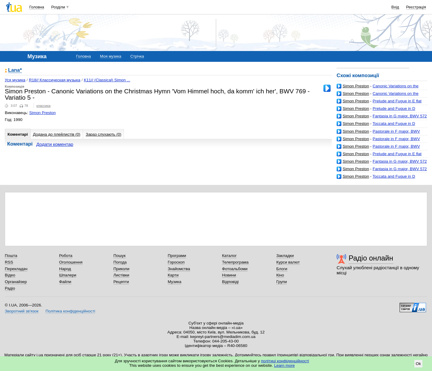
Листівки (121, 275)
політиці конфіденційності (285, 361)
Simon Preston (356, 86)
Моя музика (110, 56)
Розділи (58, 7)
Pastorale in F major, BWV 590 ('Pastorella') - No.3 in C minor (378, 141)
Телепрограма (235, 262)
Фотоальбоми (235, 269)
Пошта (11, 255)
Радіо (10, 288)
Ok (418, 363)
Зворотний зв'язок (21, 311)
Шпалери (67, 275)
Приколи (121, 269)
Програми (177, 255)
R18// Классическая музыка (54, 80)
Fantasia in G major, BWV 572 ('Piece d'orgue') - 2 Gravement (382, 171)
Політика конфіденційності (70, 311)
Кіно (280, 275)
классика (43, 105)
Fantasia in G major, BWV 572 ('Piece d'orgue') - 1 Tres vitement (382, 118)
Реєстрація (416, 7)
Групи (281, 281)
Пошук (119, 255)
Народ (65, 269)
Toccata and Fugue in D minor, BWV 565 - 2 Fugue (376, 126)
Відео (10, 275)
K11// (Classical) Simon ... (107, 80)
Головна (36, 7)
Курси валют (288, 262)
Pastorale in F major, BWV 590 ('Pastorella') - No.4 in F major (378, 148)
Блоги (281, 269)
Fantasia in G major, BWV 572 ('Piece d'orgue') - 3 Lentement (382, 163)
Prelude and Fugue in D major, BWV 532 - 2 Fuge (376, 111)
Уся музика (15, 80)
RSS (9, 262)
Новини (229, 275)
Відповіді (230, 281)
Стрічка (137, 56)
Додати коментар (54, 144)
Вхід (395, 7)
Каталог (229, 255)
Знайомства (179, 269)
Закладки (285, 255)
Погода (120, 262)
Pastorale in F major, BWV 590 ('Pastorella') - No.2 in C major (378, 133)
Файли (65, 281)
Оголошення (70, 262)
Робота (65, 255)
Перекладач (16, 269)
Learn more (284, 365)
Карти (173, 275)
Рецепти (121, 281)
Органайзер (16, 281)
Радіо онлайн (371, 258)
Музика (174, 281)
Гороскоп (176, 262)
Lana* (15, 70)
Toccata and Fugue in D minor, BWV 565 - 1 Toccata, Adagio (376, 178)
